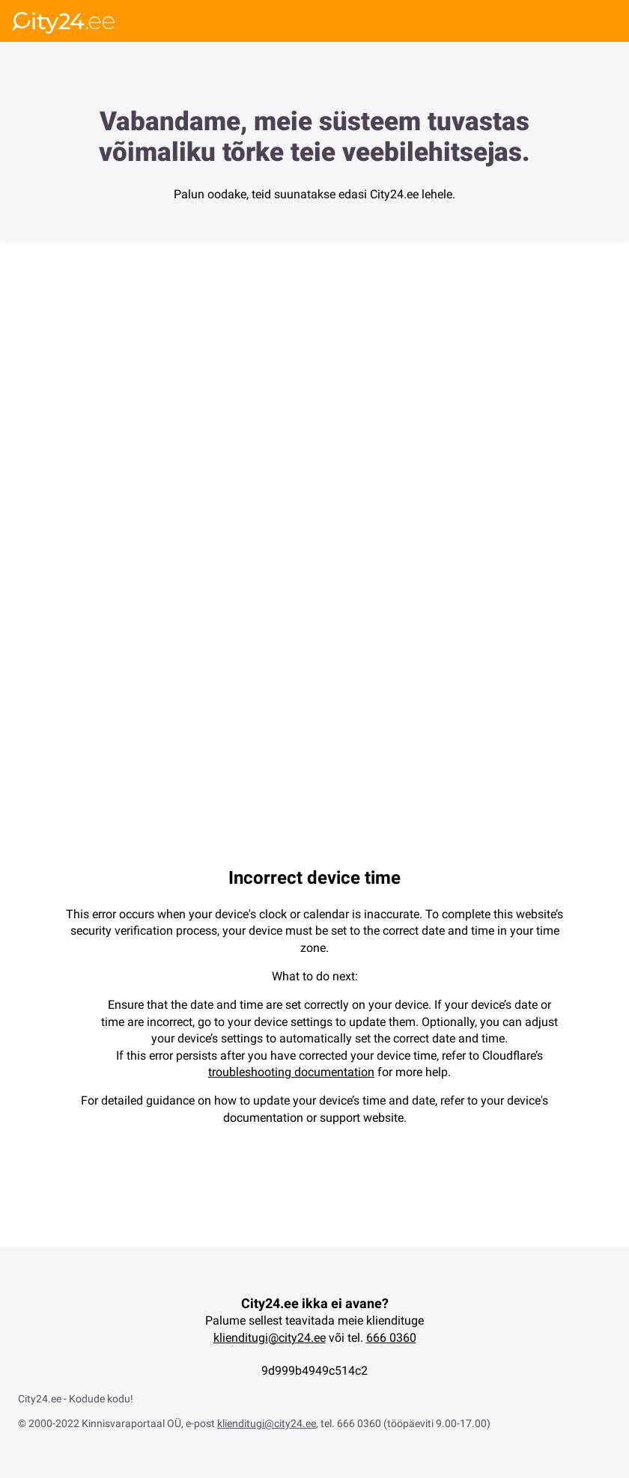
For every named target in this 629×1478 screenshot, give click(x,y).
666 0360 (391, 1338)
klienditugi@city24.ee (269, 1338)
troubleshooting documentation (291, 1072)
